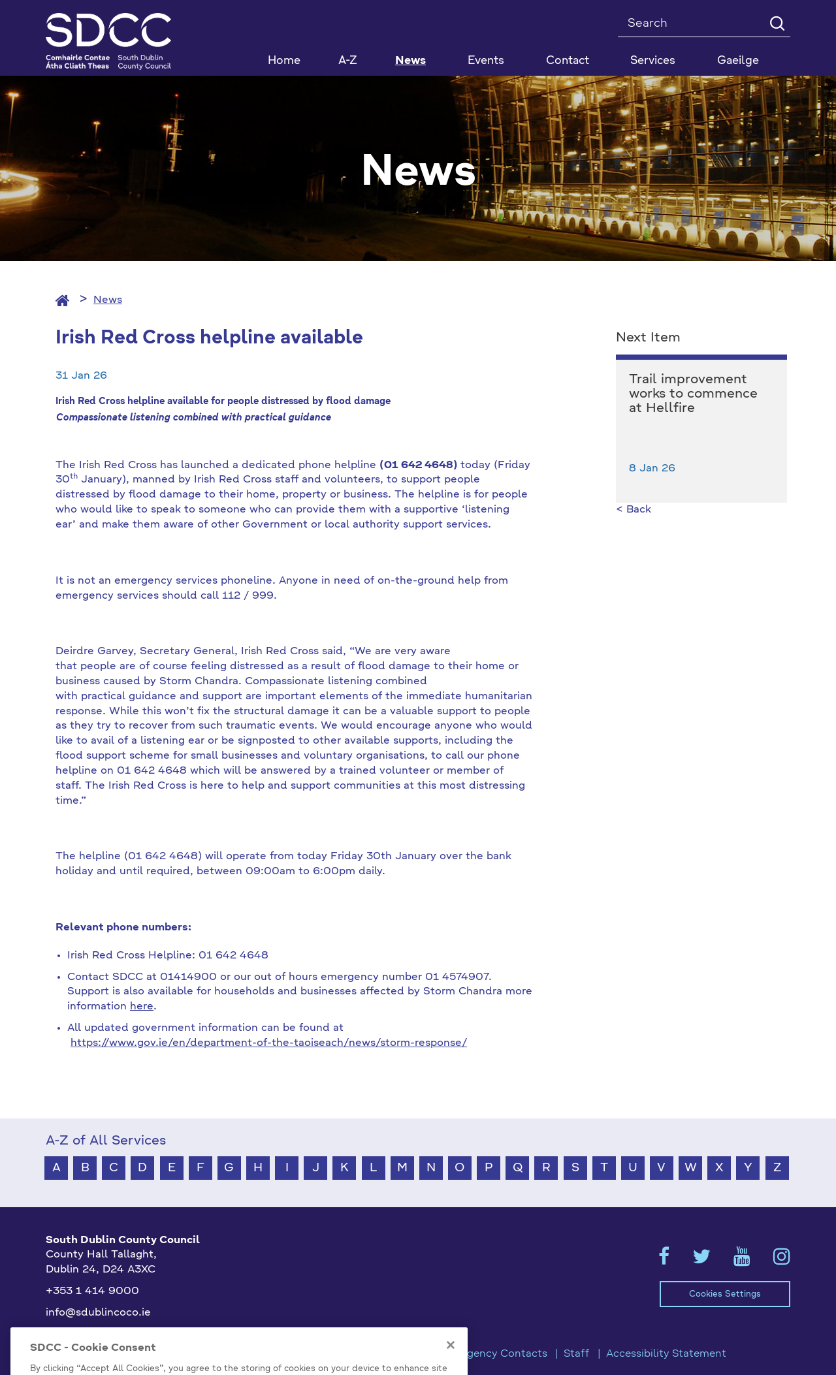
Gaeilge (738, 61)
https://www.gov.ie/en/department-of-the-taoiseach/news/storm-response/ (269, 1043)
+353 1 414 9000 (92, 1291)
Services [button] (652, 61)
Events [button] (486, 61)
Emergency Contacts (493, 1354)
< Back (633, 510)
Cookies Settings (725, 1294)
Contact (567, 61)
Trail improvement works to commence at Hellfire (693, 394)
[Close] (451, 1367)
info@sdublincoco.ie (98, 1313)
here (141, 1007)
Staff (577, 1354)
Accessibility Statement (666, 1354)
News (410, 61)
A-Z (347, 61)
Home (284, 61)
